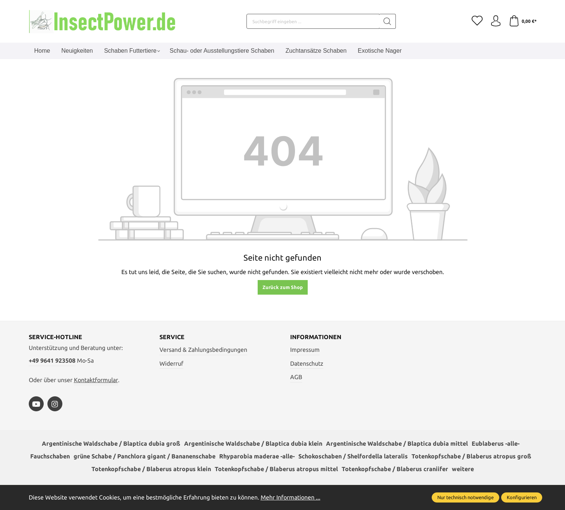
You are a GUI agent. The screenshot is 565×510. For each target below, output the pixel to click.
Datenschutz (306, 363)
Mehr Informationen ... (290, 497)
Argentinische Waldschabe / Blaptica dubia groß (111, 443)
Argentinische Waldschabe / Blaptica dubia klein (253, 443)
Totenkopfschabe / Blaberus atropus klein (151, 469)
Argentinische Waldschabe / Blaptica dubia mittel (397, 443)
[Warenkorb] (523, 21)
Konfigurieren (522, 497)
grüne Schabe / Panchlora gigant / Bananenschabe (144, 456)
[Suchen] (387, 21)
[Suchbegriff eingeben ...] (312, 21)
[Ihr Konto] (495, 21)
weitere (463, 469)
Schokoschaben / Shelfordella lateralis (353, 456)
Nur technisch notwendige (465, 497)
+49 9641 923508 (52, 360)
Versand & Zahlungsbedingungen (203, 349)
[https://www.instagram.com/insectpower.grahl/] (54, 403)
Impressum (305, 349)
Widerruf (171, 363)
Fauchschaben (50, 456)
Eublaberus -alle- (495, 443)
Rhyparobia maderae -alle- (257, 456)
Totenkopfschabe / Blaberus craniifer (395, 469)
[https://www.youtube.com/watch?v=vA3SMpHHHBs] (36, 403)
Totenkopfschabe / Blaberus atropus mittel (276, 469)
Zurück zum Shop (283, 287)
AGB (296, 377)
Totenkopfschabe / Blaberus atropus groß (471, 456)
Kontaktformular (96, 380)
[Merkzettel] (476, 21)
